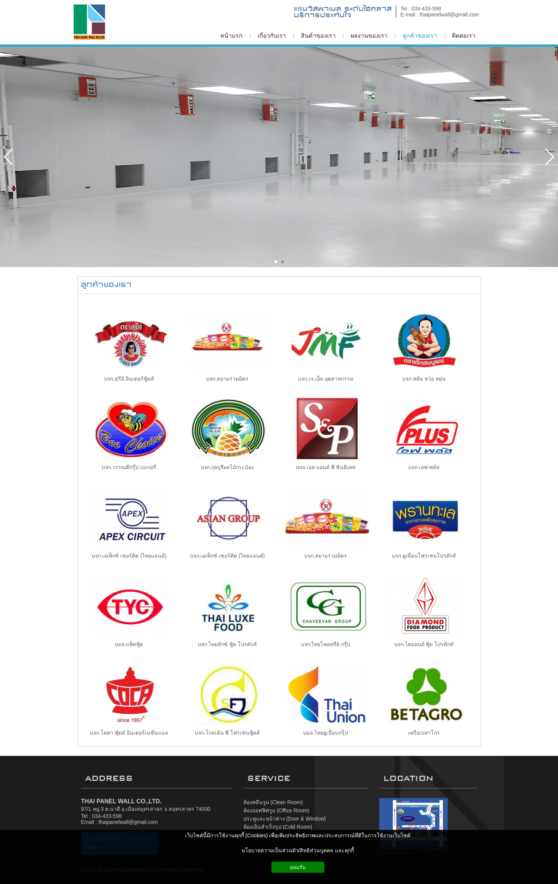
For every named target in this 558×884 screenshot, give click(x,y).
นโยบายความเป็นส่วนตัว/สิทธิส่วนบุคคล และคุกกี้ (297, 850)
